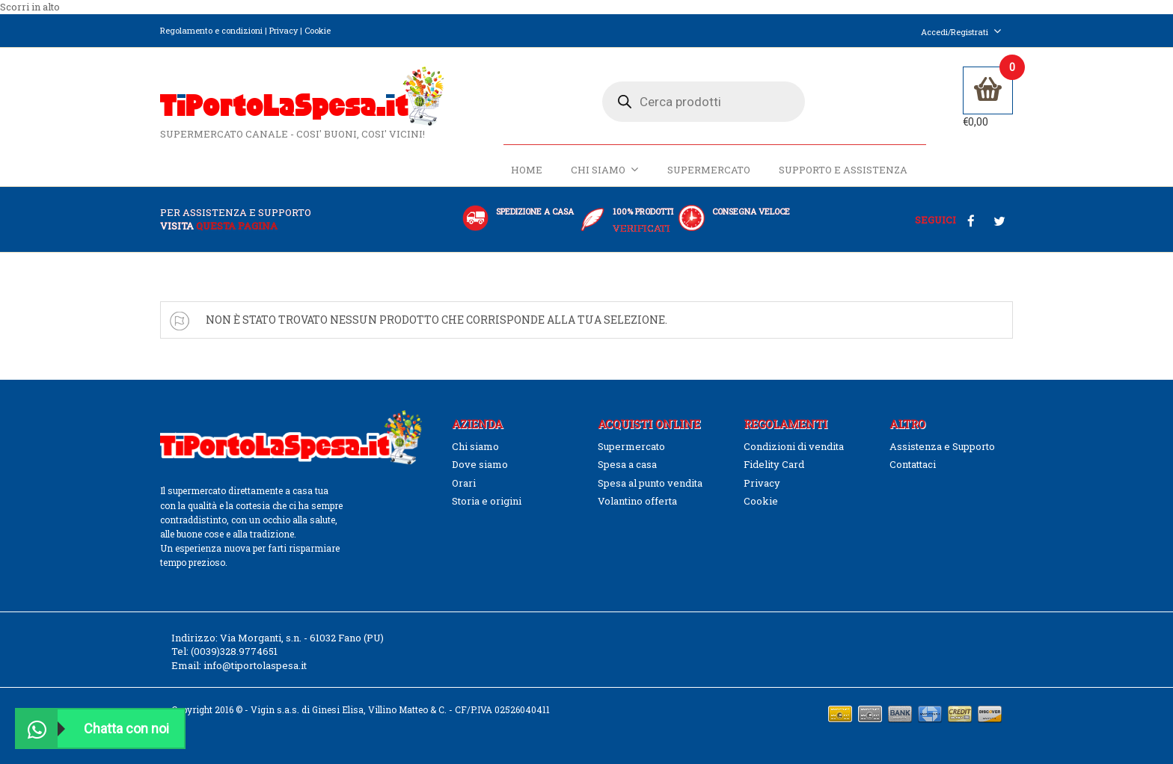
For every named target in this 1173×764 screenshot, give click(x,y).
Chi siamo (605, 169)
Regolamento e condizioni (211, 30)
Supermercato (708, 169)
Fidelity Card (774, 464)
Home (526, 169)
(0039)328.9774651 (234, 651)
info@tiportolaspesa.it (255, 665)
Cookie (317, 30)
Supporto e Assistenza (843, 169)
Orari (464, 483)
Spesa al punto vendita (650, 483)
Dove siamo (480, 464)
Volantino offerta (637, 501)
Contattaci (912, 464)
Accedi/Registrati (961, 31)
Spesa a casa (627, 464)
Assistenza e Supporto (942, 446)
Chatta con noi (92, 728)
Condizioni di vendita (794, 446)
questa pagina (237, 225)
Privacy (283, 30)
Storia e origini (486, 501)
